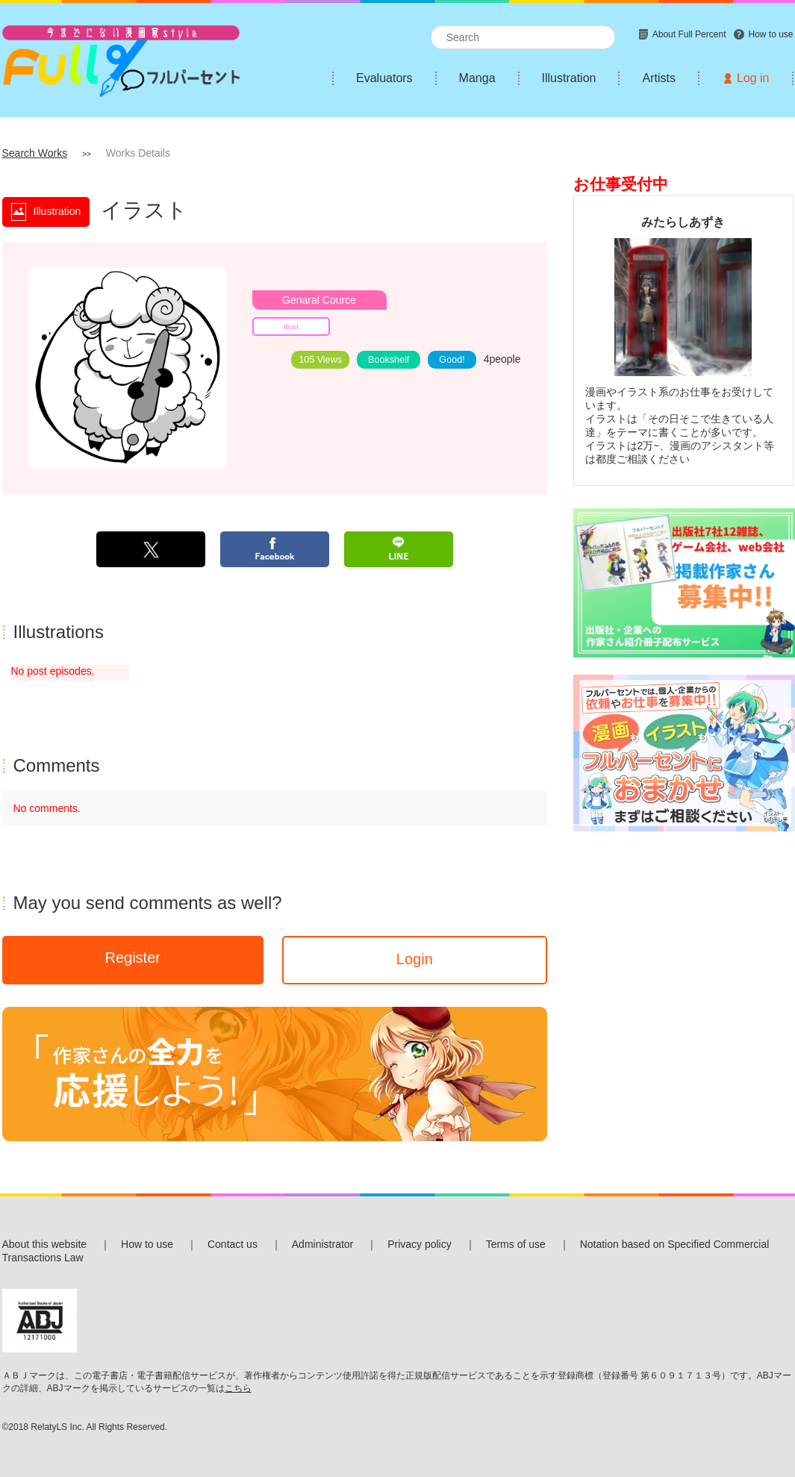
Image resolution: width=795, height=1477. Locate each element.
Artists (658, 78)
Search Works (35, 153)
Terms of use (516, 1244)
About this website (44, 1244)
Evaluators (384, 78)
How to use (147, 1244)
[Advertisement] (683, 942)
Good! (451, 360)
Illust (291, 326)
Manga (477, 78)
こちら (238, 1388)
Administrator (322, 1244)
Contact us (233, 1244)
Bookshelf (388, 360)
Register (132, 957)
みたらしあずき (683, 221)
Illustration (569, 78)
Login (414, 959)
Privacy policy (419, 1244)
